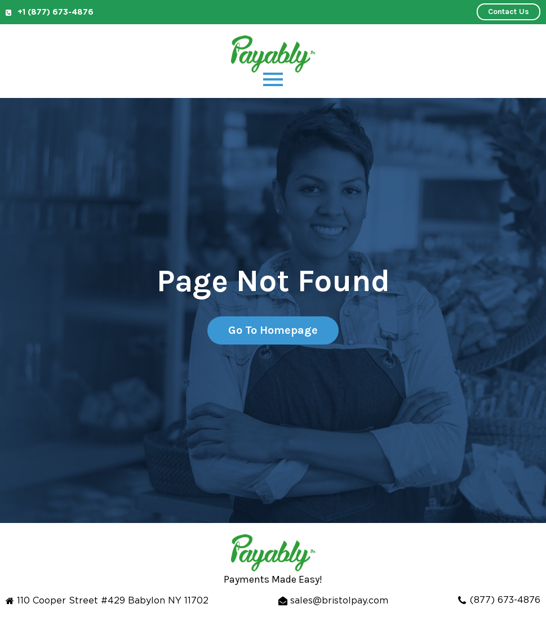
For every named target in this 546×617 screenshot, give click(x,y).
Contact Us (508, 11)
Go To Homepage (273, 330)
